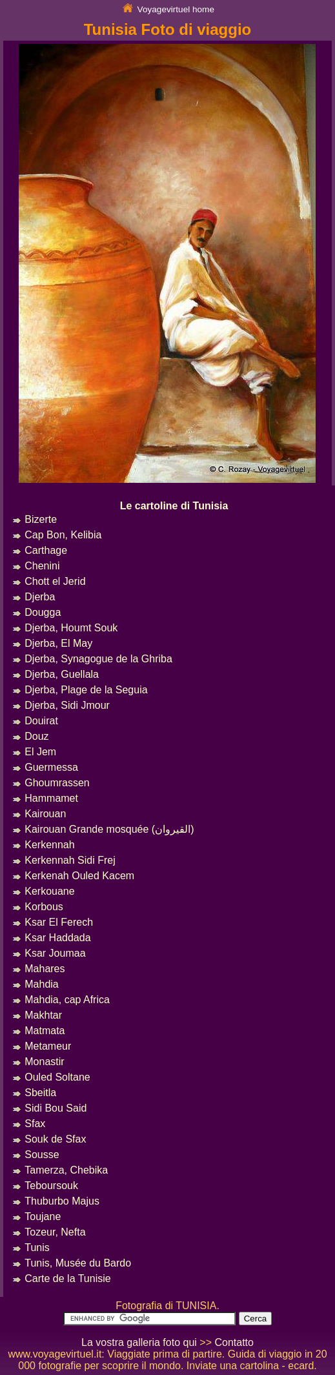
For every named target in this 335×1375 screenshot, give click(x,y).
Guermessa (51, 767)
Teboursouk (51, 1185)
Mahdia (41, 984)
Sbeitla (40, 1092)
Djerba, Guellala (62, 674)
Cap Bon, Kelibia (63, 534)
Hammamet (51, 798)
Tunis (37, 1247)
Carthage (46, 550)
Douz (36, 736)
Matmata (45, 1030)
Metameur (48, 1046)
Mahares (45, 968)
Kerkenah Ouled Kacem (79, 875)
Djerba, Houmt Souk (71, 627)
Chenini (42, 565)
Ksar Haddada (57, 937)
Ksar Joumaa (55, 953)
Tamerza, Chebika (66, 1170)
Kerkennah (49, 844)
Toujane (43, 1216)
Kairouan (45, 813)
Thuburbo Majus (62, 1201)
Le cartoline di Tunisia (174, 505)
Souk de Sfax (55, 1139)
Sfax (35, 1123)
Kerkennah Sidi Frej (70, 860)
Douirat (41, 720)
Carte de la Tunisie (67, 1278)
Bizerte (41, 519)
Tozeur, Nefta (55, 1232)
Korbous (44, 906)
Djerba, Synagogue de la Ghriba (98, 658)
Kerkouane (49, 891)
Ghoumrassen (57, 782)
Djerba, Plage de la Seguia (86, 689)
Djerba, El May (58, 643)
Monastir (44, 1061)
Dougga (43, 612)
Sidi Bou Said (55, 1108)
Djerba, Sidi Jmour (67, 705)
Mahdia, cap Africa (67, 999)
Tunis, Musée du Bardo (78, 1263)
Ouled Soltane (57, 1077)
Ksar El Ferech (59, 922)
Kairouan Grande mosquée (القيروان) (109, 829)
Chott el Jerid (55, 581)
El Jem (40, 751)
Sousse (42, 1154)
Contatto (233, 1342)
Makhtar (43, 1015)
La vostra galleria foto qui (139, 1342)
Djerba (40, 596)
